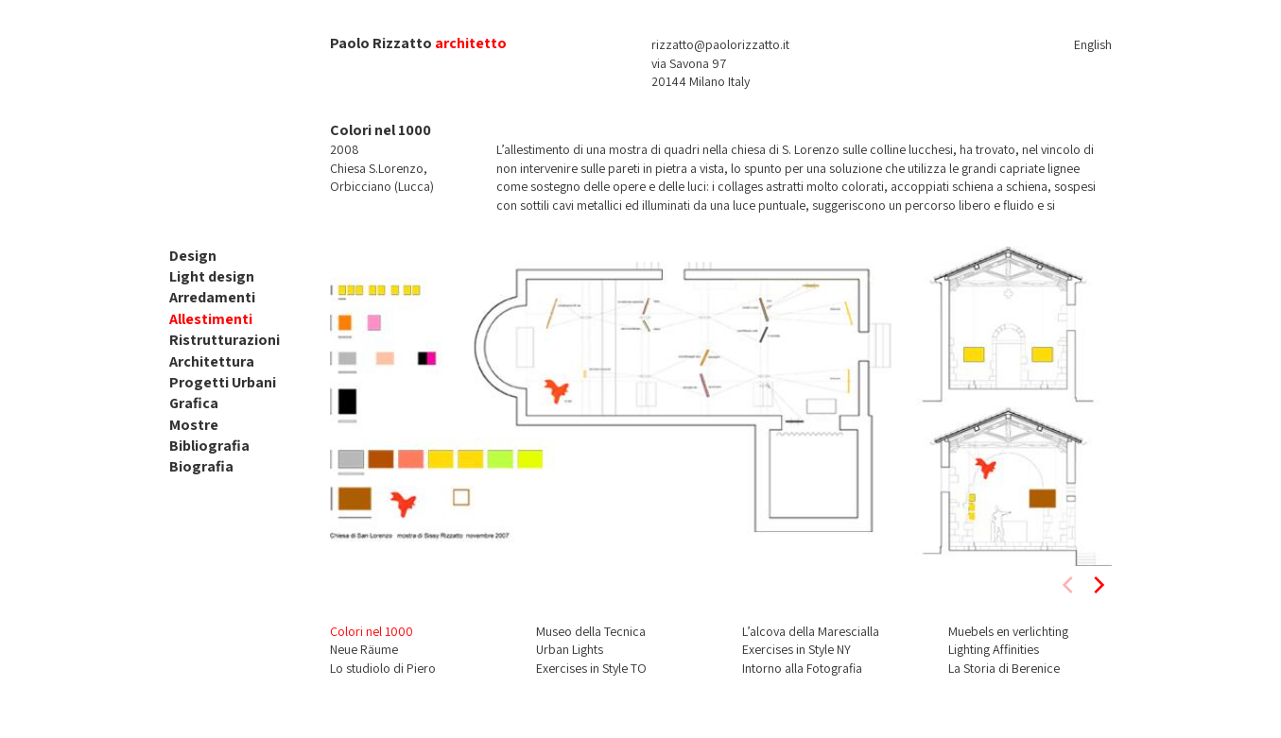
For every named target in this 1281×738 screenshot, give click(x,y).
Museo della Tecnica (591, 631)
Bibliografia (209, 445)
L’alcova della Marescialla (810, 631)
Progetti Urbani (222, 382)
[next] (1097, 585)
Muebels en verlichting (1008, 631)
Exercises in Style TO (591, 668)
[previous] (1069, 585)
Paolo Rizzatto (381, 43)
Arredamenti (212, 297)
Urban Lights (569, 649)
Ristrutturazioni (224, 340)
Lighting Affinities (993, 649)
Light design (211, 276)
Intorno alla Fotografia (802, 668)
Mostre (193, 425)
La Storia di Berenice (1004, 668)
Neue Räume (364, 649)
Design (192, 256)
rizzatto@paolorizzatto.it (720, 44)
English (1093, 44)
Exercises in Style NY (796, 649)
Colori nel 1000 (371, 631)
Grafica (193, 403)
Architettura (211, 361)
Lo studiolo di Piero (383, 668)
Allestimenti (210, 319)
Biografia (201, 466)
